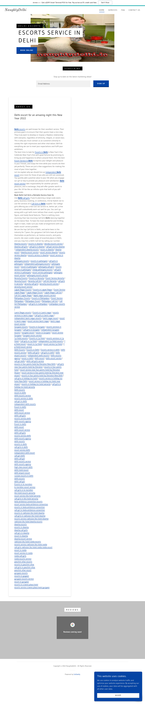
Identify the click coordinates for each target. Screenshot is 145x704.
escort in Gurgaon (43, 332)
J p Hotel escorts (21, 338)
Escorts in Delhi (33, 349)
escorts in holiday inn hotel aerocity (36, 384)
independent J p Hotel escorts (51, 341)
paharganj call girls (46, 266)
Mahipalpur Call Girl (50, 301)
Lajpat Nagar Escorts (22, 289)
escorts (19, 129)
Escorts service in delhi (50, 349)
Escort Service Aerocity (55, 278)
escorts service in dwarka (38, 255)
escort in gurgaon (21, 581)
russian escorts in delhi (23, 475)
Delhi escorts (19, 390)
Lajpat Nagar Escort (35, 292)
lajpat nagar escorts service (44, 295)
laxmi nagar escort (50, 318)
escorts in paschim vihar (24, 564)
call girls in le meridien (23, 490)
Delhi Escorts (19, 349)
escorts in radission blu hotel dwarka (29, 513)
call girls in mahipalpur (38, 304)
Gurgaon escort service (32, 335)
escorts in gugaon (21, 576)
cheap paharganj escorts (42, 269)
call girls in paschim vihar (24, 567)
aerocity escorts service (49, 284)
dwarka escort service (30, 252)
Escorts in (41, 152)
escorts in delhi (20, 444)
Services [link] (112, 10)
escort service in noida (23, 553)
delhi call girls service (35, 361)
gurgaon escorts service (24, 579)
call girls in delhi (47, 352)
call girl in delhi (20, 401)
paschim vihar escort (22, 570)
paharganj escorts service (37, 275)
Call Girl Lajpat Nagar (23, 295)
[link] (15, 10)
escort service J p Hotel (53, 344)
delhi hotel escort (21, 470)
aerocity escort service (23, 286)
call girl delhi (19, 361)
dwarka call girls (21, 246)
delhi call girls (33, 352)
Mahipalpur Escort (32, 301)
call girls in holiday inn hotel (25, 378)
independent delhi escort (24, 453)
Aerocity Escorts (20, 278)
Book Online (26, 50)
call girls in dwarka (37, 246)
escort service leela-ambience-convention (31, 504)
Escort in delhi (20, 407)
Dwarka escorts (20, 243)
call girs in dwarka (21, 533)
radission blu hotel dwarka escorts (28, 521)
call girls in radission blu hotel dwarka (29, 516)
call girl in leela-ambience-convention (29, 510)
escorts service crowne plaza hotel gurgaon (32, 587)
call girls (24, 198)
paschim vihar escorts (23, 561)
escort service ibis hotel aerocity (27, 495)
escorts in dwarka (35, 243)
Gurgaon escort (28, 332)
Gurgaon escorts (21, 327)
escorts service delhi (22, 418)
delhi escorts (19, 441)
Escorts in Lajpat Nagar (42, 289)
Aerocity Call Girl (35, 281)
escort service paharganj (42, 272)
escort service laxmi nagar (38, 321)
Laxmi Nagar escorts (22, 312)
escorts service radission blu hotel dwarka (31, 518)
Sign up (101, 83)
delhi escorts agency (22, 421)
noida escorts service (22, 558)
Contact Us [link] (134, 10)
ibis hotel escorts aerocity (24, 493)
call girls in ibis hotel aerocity (26, 498)
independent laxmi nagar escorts (27, 318)
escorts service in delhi (23, 398)
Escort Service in (23, 160)
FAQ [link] (123, 10)
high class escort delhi (23, 467)
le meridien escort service (24, 487)
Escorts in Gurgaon (37, 327)
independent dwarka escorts (27, 249)
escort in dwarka (47, 249)
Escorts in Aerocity (36, 278)
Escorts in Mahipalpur (41, 298)
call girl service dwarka (55, 246)
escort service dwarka (49, 252)
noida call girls (20, 556)
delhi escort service (54, 358)
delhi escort (39, 358)
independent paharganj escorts (37, 264)
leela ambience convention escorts (28, 501)
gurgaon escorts (21, 573)
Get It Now (105, 2)
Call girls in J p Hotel (28, 341)
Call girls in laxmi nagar (44, 315)
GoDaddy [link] (77, 674)
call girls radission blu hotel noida (28, 547)
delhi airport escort (22, 473)
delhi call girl (19, 458)
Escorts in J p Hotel (37, 338)
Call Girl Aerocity (49, 281)
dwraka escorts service (53, 243)
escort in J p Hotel (34, 344)
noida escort (47, 547)
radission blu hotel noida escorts (27, 541)
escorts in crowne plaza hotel (26, 584)
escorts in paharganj (39, 261)
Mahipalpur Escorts (22, 298)
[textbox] (63, 83)
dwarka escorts (20, 524)
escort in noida (20, 550)
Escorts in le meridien (23, 484)
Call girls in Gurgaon (31, 329)
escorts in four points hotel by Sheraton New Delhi (35, 364)
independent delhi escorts (38, 355)
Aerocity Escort (20, 281)
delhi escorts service (22, 395)
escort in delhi (27, 358)
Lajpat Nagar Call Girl (53, 292)
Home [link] (101, 10)
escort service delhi (22, 450)
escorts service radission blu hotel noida (30, 544)
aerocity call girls (31, 284)
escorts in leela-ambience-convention (29, 507)
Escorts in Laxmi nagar (42, 312)
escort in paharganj (29, 266)
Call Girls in (38, 203)
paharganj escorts (21, 261)
